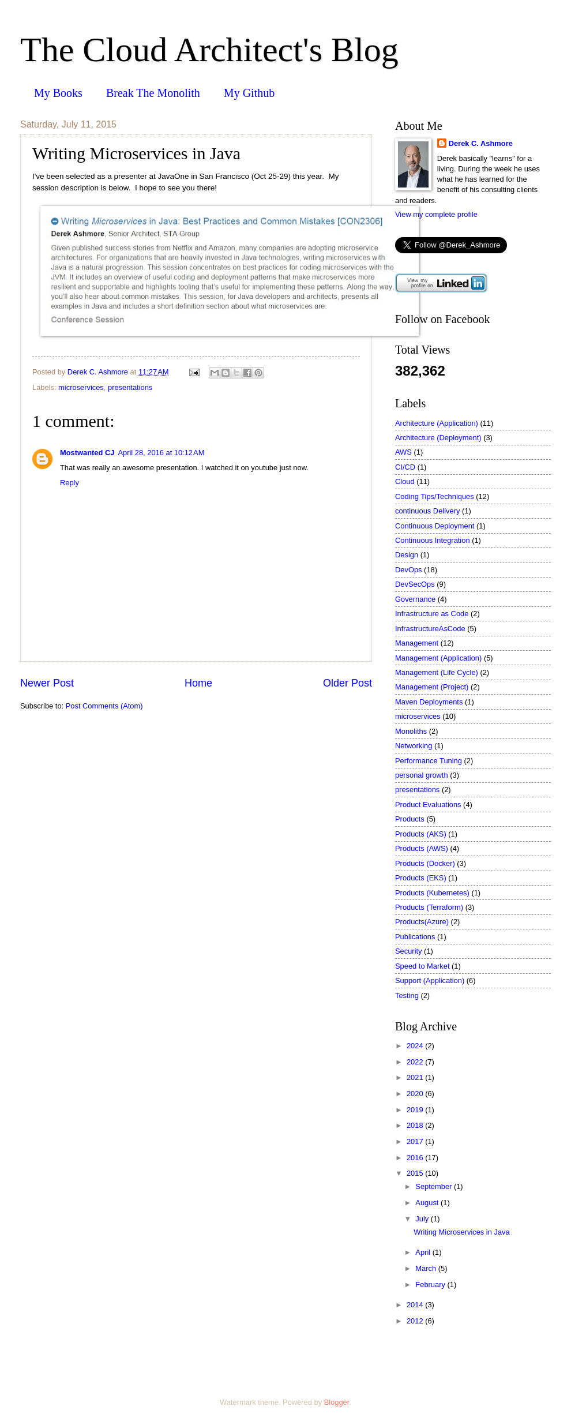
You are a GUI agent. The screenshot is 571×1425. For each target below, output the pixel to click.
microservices (81, 387)
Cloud (405, 481)
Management (416, 643)
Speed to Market (422, 966)
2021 (416, 1077)
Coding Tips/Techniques (434, 496)
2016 (416, 1157)
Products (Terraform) (429, 907)
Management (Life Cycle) (436, 672)
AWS (403, 452)
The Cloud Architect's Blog (209, 50)
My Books (58, 93)
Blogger (337, 1402)
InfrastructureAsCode (430, 628)
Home (198, 683)
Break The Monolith (153, 93)
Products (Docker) (425, 863)
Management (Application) (438, 658)
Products (410, 819)
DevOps (408, 569)
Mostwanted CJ (87, 452)
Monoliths (411, 731)
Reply (69, 482)
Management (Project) (431, 686)
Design (406, 554)
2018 (416, 1125)
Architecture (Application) (436, 423)
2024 (416, 1045)
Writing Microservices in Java (461, 1232)
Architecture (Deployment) (438, 437)
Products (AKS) (420, 834)
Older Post (347, 683)
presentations (130, 387)
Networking (413, 745)
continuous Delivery (427, 511)
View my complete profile (436, 214)
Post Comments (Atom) (104, 706)
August (428, 1202)
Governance (415, 599)
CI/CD (405, 467)
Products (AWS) (421, 848)
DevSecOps (415, 584)
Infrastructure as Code (431, 613)
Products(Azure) (422, 921)
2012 (416, 1321)
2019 (416, 1109)
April (423, 1252)
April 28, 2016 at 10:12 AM (161, 452)
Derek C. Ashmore (481, 143)
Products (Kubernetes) (432, 892)
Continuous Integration (432, 540)
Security (408, 951)
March (426, 1268)
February (431, 1284)
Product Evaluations (428, 804)
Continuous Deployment (434, 526)
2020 (416, 1093)
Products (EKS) (420, 877)
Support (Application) (429, 980)
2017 (416, 1141)
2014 (416, 1304)
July (422, 1218)
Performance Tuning (428, 760)
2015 (416, 1173)
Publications (415, 936)
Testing (407, 995)
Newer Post (47, 683)
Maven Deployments (429, 701)
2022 (416, 1062)
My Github (249, 93)
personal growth (421, 775)
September (434, 1186)
